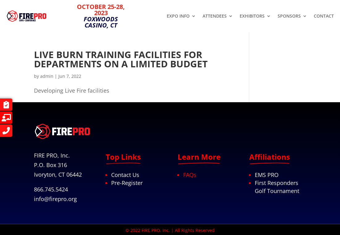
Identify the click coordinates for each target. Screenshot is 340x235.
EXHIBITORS (252, 16)
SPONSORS (289, 16)
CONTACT (324, 16)
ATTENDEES (215, 16)
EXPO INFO (178, 16)
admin (46, 76)
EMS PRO (267, 174)
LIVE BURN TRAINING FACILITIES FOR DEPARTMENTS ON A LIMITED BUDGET (121, 59)
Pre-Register (127, 183)
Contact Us (125, 174)
